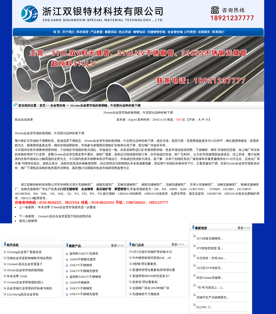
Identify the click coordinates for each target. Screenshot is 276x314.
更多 (114, 245)
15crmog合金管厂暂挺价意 (24, 252)
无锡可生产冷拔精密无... (212, 297)
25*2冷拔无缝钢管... (209, 238)
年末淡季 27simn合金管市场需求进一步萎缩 (67, 207)
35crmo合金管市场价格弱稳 (24, 270)
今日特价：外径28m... (210, 258)
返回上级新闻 (28, 221)
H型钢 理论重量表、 (145, 264)
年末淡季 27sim (16, 276)
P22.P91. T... (204, 307)
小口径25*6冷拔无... (209, 268)
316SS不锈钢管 (79, 282)
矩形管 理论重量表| (145, 282)
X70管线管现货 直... (209, 248)
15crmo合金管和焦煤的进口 (24, 282)
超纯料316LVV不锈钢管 (85, 276)
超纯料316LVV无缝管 (84, 253)
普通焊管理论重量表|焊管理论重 (153, 270)
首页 (42, 105)
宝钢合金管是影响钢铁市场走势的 (29, 258)
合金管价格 (58, 105)
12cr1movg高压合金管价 (22, 294)
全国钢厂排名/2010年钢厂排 (150, 288)
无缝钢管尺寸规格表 (145, 294)
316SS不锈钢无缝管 (82, 259)
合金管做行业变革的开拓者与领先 (29, 288)
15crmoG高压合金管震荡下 (24, 264)
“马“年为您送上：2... (210, 287)
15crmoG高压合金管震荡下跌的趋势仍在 (64, 216)
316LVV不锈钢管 (81, 265)
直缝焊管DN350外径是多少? (151, 276)
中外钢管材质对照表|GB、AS (151, 258)
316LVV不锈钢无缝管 (84, 271)
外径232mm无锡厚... (209, 278)
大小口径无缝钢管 (66, 189)
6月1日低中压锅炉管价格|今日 (152, 252)
